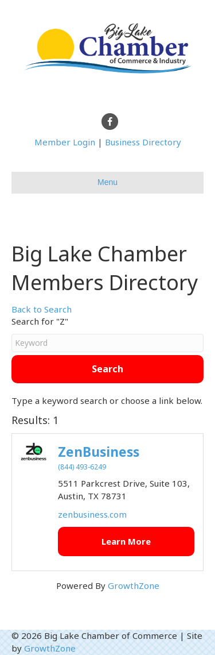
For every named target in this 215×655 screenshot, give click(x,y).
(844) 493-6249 (82, 467)
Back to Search (41, 309)
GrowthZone (133, 585)
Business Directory (143, 142)
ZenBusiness (98, 452)
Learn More (126, 541)
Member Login (64, 142)
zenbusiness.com (92, 514)
